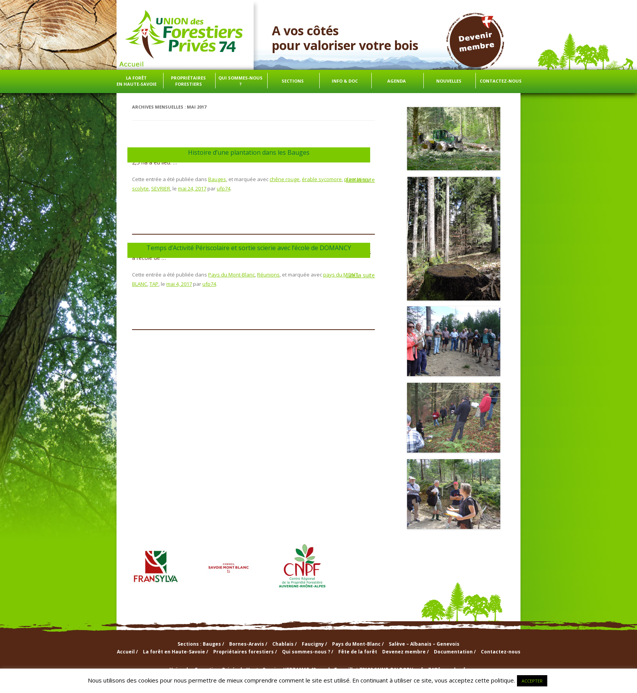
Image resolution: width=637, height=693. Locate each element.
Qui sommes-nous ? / (307, 651)
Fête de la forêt (357, 651)
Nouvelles (448, 81)
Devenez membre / (405, 651)
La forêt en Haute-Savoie (137, 81)
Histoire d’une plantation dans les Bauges (249, 152)
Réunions (268, 274)
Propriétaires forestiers (188, 81)
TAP (154, 283)
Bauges (217, 179)
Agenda (396, 81)
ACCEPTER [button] (532, 681)
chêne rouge (284, 179)
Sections (293, 81)
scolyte (140, 188)
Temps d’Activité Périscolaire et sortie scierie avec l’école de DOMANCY (248, 248)
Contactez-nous (501, 81)
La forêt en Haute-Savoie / (175, 651)
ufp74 (223, 188)
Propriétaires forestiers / (245, 651)
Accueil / (127, 651)
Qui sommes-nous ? (240, 81)
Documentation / (455, 651)
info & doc (345, 81)
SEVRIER (160, 188)
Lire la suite (360, 180)
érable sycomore (322, 179)
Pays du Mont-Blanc (231, 274)
